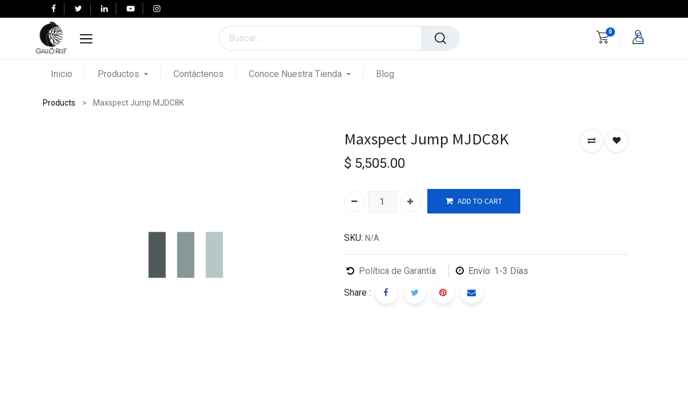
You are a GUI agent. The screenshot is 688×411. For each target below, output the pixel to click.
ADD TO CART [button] (474, 201)
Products (59, 102)
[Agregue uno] (410, 201)
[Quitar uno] (354, 201)
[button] (591, 141)
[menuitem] (68, 73)
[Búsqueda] (440, 38)
